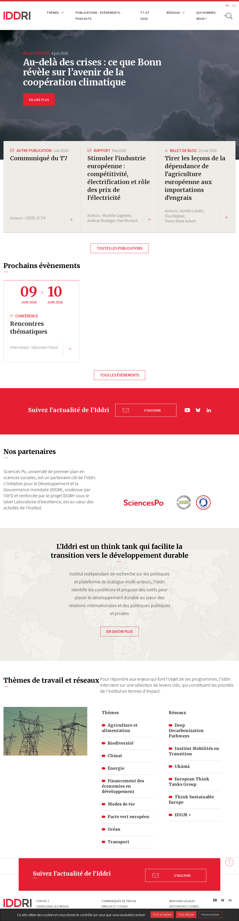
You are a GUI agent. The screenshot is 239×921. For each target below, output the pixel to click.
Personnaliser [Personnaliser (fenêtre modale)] (210, 914)
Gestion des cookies (184, 904)
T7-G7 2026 (145, 15)
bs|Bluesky (198, 409)
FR (227, 5)
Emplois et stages (115, 904)
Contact (42, 899)
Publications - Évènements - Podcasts (98, 15)
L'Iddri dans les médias (52, 904)
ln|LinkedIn (209, 409)
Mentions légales (182, 899)
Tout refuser (186, 914)
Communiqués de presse (119, 899)
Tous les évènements (119, 375)
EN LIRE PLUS (39, 99)
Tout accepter (162, 914)
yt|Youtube (187, 409)
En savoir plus (119, 629)
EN (233, 5)
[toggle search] (229, 15)
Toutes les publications (119, 248)
